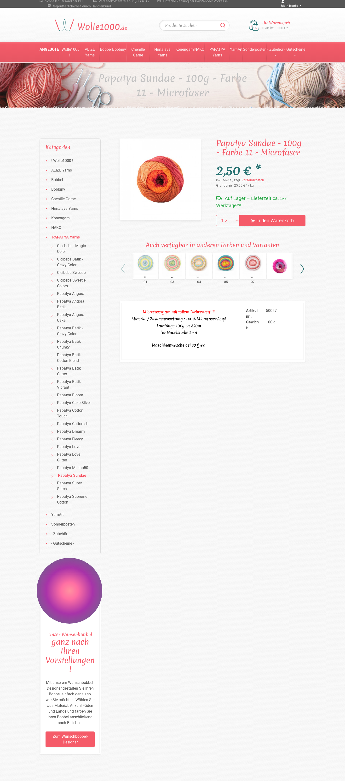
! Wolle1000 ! (70, 52)
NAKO (199, 49)
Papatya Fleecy (70, 439)
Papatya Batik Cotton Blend (69, 358)
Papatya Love (68, 446)
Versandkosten (253, 180)
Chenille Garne (138, 52)
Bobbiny (119, 49)
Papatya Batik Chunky (69, 344)
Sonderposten (254, 49)
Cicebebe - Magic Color (71, 249)
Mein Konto (290, 6)
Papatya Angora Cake (70, 317)
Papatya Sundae (72, 475)
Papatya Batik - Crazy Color (70, 331)
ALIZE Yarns (90, 52)
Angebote (49, 49)
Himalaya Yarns (162, 52)
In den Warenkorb (272, 220)
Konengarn (184, 49)
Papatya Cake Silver (74, 402)
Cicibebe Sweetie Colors (71, 283)
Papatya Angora (70, 293)
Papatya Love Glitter (68, 457)
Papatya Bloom (70, 395)
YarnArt (236, 49)
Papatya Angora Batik (70, 304)
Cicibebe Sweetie (71, 272)
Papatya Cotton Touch (70, 413)
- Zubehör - (275, 52)
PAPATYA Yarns (217, 52)
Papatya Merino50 (72, 467)
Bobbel (106, 49)
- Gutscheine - (294, 52)
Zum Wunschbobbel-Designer (70, 739)
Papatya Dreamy (71, 431)
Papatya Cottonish (72, 423)
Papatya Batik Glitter (69, 371)
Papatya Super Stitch (69, 486)
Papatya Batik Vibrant (69, 384)
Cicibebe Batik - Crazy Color (70, 262)
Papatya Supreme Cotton (72, 499)
